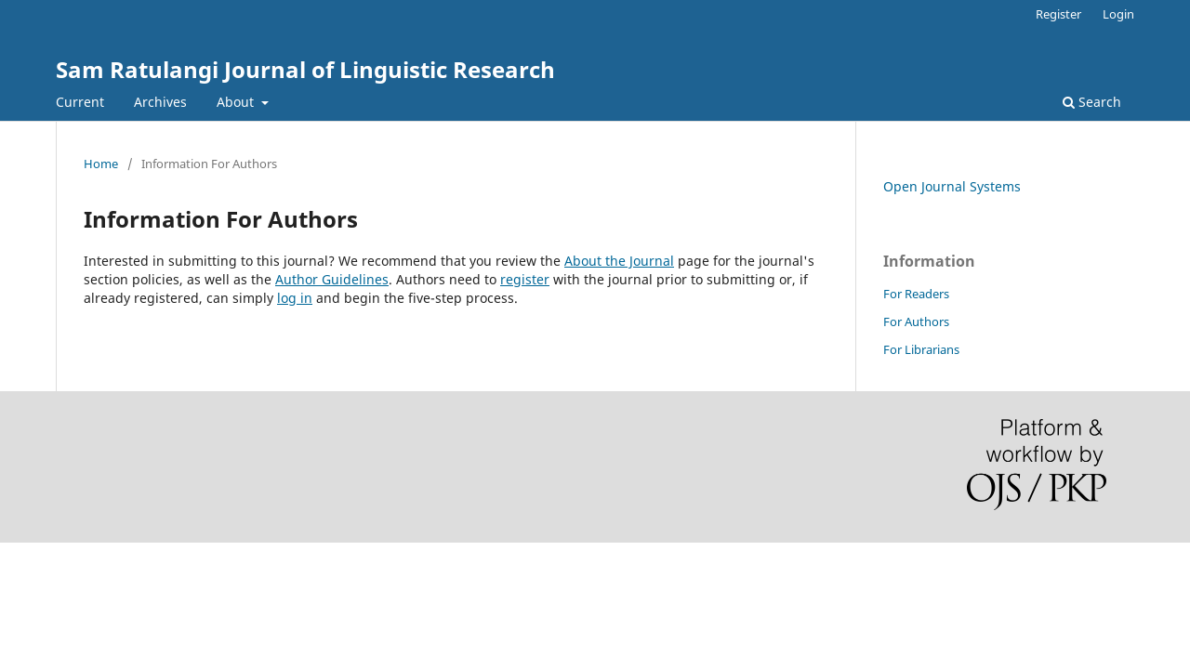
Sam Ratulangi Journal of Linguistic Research (305, 69)
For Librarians (921, 349)
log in (294, 298)
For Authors (916, 321)
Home (101, 163)
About (237, 102)
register (524, 279)
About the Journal (619, 260)
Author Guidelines (332, 279)
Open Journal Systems (952, 186)
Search (1092, 102)
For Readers (916, 293)
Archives (160, 102)
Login (1118, 14)
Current (80, 102)
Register (1058, 14)
